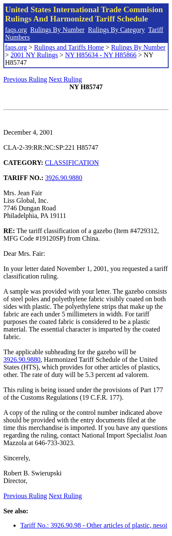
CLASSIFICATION (72, 162)
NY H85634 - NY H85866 (100, 54)
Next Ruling (65, 79)
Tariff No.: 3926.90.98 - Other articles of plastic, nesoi (93, 525)
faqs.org (16, 29)
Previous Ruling (25, 79)
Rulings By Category (116, 29)
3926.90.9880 (63, 177)
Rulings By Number (57, 29)
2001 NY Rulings (34, 54)
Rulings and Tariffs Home (69, 47)
